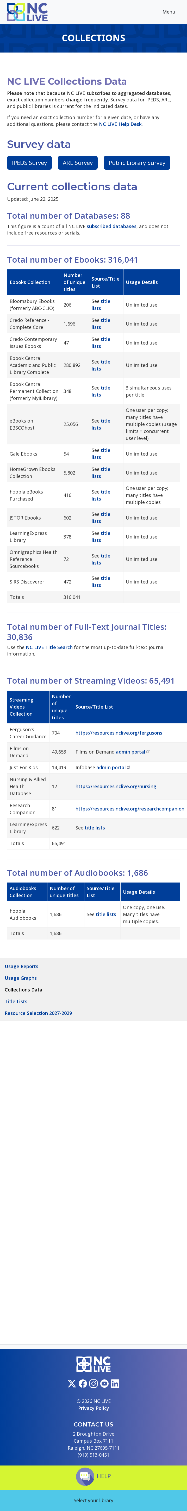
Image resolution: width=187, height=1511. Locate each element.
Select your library (93, 1500)
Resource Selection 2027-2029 (38, 1013)
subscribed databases (111, 226)
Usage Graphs (21, 978)
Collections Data (23, 990)
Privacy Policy (93, 1408)
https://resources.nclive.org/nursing (116, 786)
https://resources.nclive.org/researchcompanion (130, 809)
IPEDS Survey (29, 163)
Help (93, 1476)
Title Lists (16, 1001)
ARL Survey (78, 163)
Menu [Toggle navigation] (173, 12)
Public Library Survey (137, 163)
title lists (95, 828)
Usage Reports (21, 966)
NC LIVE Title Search (49, 647)
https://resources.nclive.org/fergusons (119, 733)
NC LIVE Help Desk (120, 124)
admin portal (133, 752)
